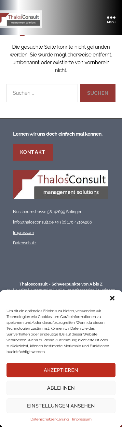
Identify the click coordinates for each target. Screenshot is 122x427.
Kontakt (33, 152)
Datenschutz (24, 242)
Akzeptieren (61, 370)
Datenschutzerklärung (50, 419)
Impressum (81, 419)
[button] (112, 298)
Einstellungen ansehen (61, 406)
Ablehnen (61, 388)
